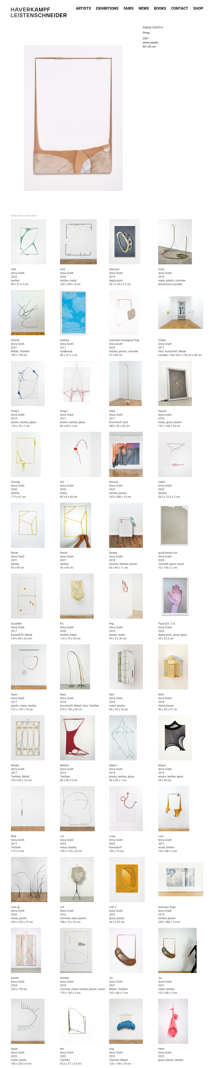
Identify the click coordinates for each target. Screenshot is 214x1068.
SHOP (198, 7)
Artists (83, 7)
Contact (179, 7)
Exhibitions (107, 7)
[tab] (24, 215)
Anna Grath (153, 27)
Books (160, 7)
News (144, 7)
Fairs (129, 7)
